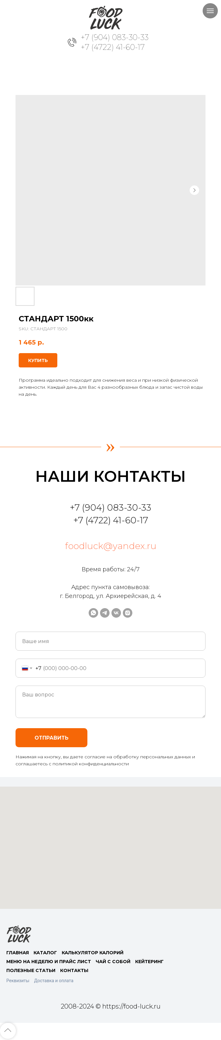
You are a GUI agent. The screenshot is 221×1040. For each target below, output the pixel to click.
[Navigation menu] (210, 11)
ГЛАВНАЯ (17, 953)
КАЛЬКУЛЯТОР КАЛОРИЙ (92, 953)
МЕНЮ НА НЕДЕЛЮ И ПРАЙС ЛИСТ (48, 961)
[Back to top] (8, 1031)
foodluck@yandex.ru (110, 545)
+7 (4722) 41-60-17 (113, 47)
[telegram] (105, 613)
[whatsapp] (93, 613)
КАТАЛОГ (45, 953)
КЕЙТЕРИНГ (149, 961)
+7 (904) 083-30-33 (114, 37)
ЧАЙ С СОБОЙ (113, 961)
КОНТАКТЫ (74, 970)
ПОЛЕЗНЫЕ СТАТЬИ (30, 970)
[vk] (116, 613)
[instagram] (127, 613)
